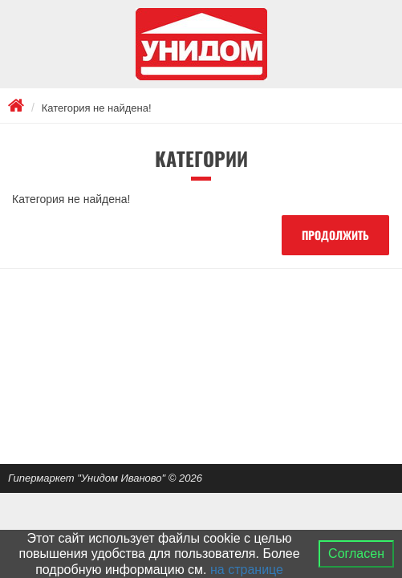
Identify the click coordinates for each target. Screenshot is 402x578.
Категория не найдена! (97, 108)
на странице (246, 569)
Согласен (356, 553)
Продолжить (335, 234)
